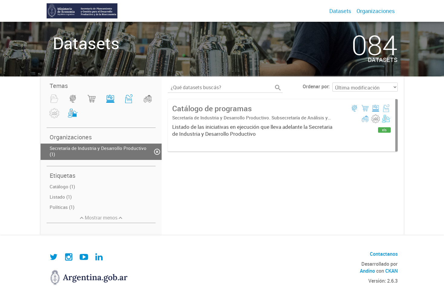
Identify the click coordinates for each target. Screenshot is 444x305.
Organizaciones (376, 11)
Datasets (340, 11)
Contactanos (384, 254)
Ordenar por (315, 86)
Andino (367, 271)
